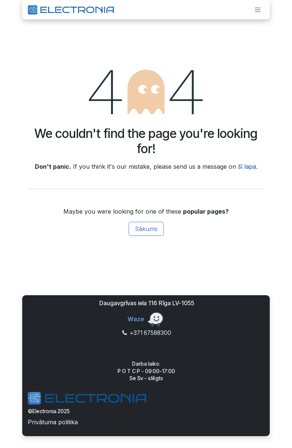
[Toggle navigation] (258, 9)
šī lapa (247, 166)
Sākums (146, 229)
